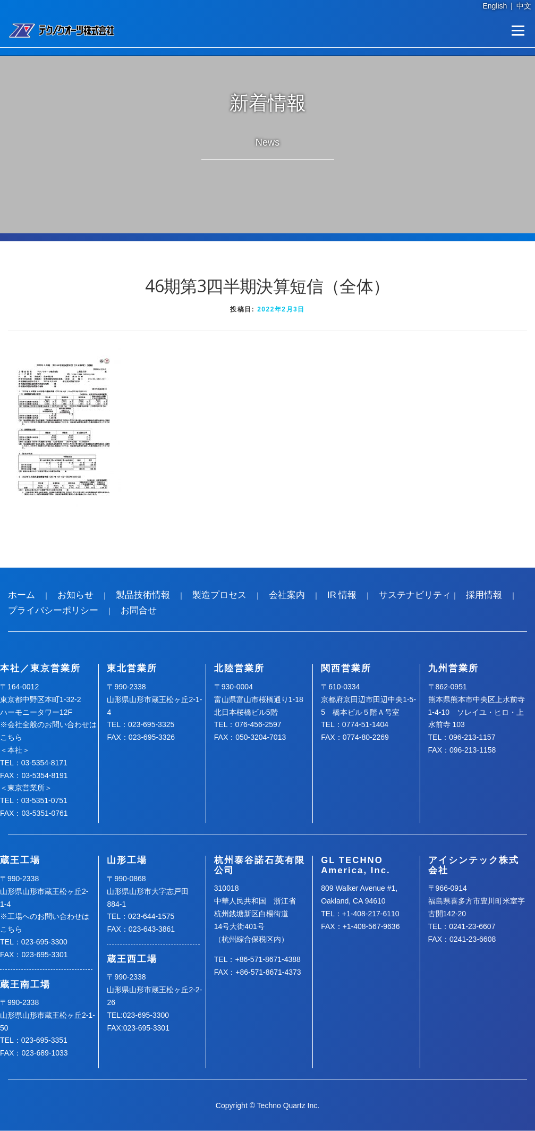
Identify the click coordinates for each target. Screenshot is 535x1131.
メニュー (517, 30)
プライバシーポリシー (53, 610)
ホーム (21, 595)
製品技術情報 (143, 595)
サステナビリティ (415, 595)
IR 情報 (341, 595)
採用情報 (484, 595)
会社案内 (287, 595)
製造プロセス (219, 595)
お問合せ (139, 610)
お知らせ (75, 595)
